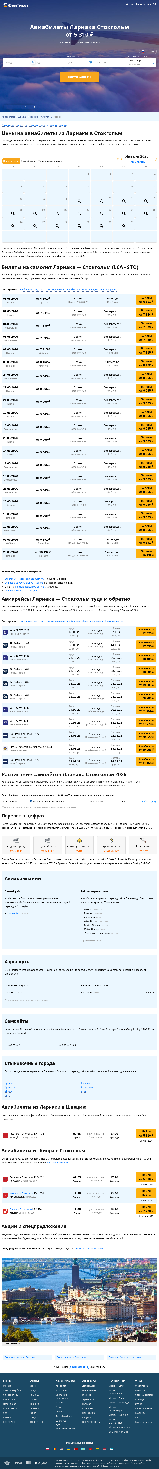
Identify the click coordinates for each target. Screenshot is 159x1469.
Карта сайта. (135, 1463)
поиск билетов (79, 1366)
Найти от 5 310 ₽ (146, 1133)
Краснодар (9, 1399)
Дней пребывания (92, 621)
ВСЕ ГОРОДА (9, 1421)
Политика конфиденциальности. (95, 1463)
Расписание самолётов (14, 124)
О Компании (141, 1385)
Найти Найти (146, 1193)
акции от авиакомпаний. (89, 1248)
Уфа (5, 1412)
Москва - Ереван (117, 1398)
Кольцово (87, 1408)
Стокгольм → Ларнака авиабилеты (24, 578)
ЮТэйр (59, 1402)
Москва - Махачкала (119, 1427)
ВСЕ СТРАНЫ (36, 1421)
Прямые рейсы (108, 289)
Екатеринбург (10, 1408)
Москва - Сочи (116, 1385)
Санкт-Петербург (12, 1390)
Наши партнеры (144, 1408)
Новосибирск (10, 1403)
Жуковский (88, 1399)
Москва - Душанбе (118, 1414)
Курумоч (86, 1417)
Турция (33, 1390)
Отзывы (139, 1403)
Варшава (86, 1083)
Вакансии (140, 1412)
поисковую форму (57, 1162)
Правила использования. (119, 1463)
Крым (33, 1385)
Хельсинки (87, 1087)
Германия (35, 1408)
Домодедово (88, 1385)
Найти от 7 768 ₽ (146, 1209)
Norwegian (13, 913)
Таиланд (34, 1394)
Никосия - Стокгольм (22, 1193)
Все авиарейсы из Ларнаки (20, 1357)
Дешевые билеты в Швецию (21, 590)
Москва (9, 1090)
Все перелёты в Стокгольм (72, 1357)
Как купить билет (144, 1421)
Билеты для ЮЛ (146, 4)
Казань (7, 1417)
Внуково (86, 1394)
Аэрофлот (61, 1385)
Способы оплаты (144, 1394)
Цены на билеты (38, 124)
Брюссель (10, 1087)
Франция (34, 1403)
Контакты (140, 1390)
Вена (7, 1094)
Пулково (86, 1403)
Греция (33, 1417)
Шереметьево (89, 1390)
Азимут (60, 1407)
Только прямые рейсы (50, 161)
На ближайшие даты (31, 289)
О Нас (129, 4)
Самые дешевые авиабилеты (63, 289)
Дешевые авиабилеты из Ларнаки (24, 582)
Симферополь (10, 1394)
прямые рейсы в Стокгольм (30, 586)
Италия (33, 1399)
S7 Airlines (61, 1390)
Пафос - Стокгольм (21, 1209)
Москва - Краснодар (119, 1402)
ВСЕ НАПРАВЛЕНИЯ (119, 1431)
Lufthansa (61, 1420)
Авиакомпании (58, 124)
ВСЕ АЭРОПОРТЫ (91, 1421)
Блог (137, 1417)
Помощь (139, 1399)
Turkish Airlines (64, 1416)
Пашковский (88, 1412)
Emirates (60, 1411)
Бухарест (10, 1083)
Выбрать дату (148, 801)
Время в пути (90, 289)
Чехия (33, 1412)
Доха (83, 1090)
